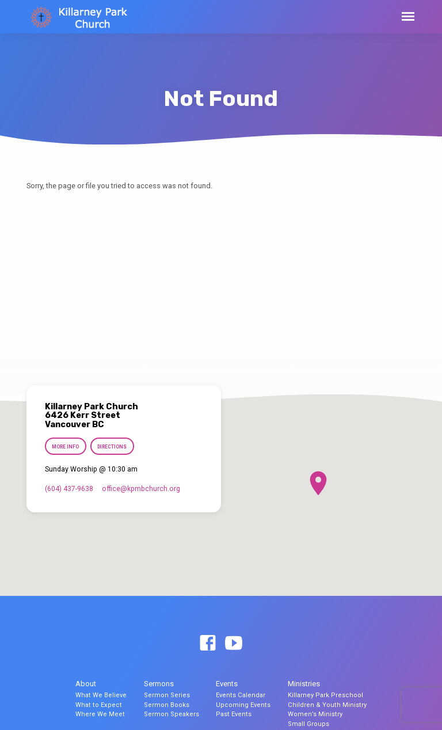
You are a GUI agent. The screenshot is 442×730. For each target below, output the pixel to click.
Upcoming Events (243, 705)
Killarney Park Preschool (325, 695)
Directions (112, 447)
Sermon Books (166, 705)
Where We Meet (100, 714)
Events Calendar (240, 695)
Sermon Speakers (171, 714)
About (85, 683)
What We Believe (101, 695)
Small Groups (308, 724)
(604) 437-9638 (69, 489)
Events (227, 683)
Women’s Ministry (315, 714)
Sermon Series (167, 695)
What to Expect (98, 705)
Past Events (234, 714)
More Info (65, 447)
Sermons (159, 683)
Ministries (304, 683)
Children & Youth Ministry (327, 705)
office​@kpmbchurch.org (141, 489)
